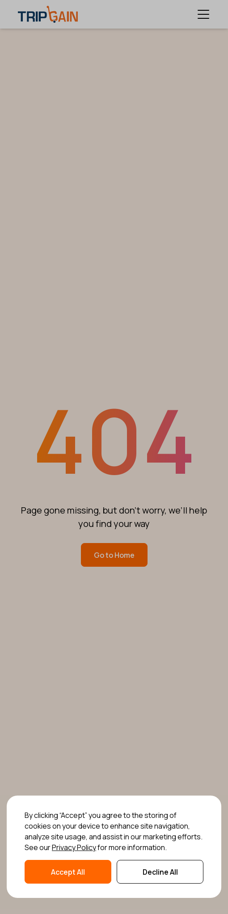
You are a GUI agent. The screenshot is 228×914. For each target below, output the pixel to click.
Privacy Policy (74, 847)
